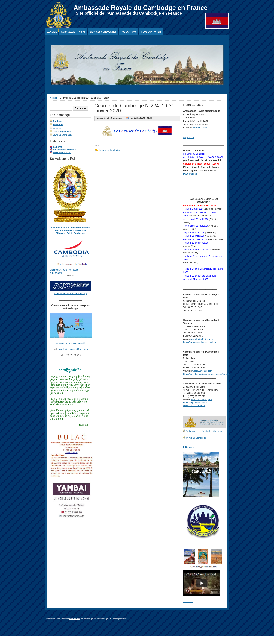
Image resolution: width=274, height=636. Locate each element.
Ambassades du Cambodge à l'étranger (204, 431)
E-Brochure (188, 447)
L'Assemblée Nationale (64, 149)
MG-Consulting (74, 619)
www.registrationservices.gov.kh (70, 343)
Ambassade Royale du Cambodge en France (141, 7)
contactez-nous (200, 127)
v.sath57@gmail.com (202, 371)
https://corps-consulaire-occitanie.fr (199, 342)
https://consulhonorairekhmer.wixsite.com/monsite (206, 374)
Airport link (188, 137)
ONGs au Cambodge (195, 438)
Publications (129, 32)
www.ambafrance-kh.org (194, 405)
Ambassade (68, 32)
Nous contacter (151, 32)
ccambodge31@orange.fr (203, 339)
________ (188, 601)
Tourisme (57, 121)
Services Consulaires (103, 32)
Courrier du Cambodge (109, 150)
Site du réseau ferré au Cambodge (70, 293)
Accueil (52, 32)
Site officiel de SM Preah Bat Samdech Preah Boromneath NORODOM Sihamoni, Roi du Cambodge (70, 231)
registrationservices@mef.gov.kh (74, 349)
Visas (82, 32)
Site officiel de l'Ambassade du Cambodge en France (129, 13)
